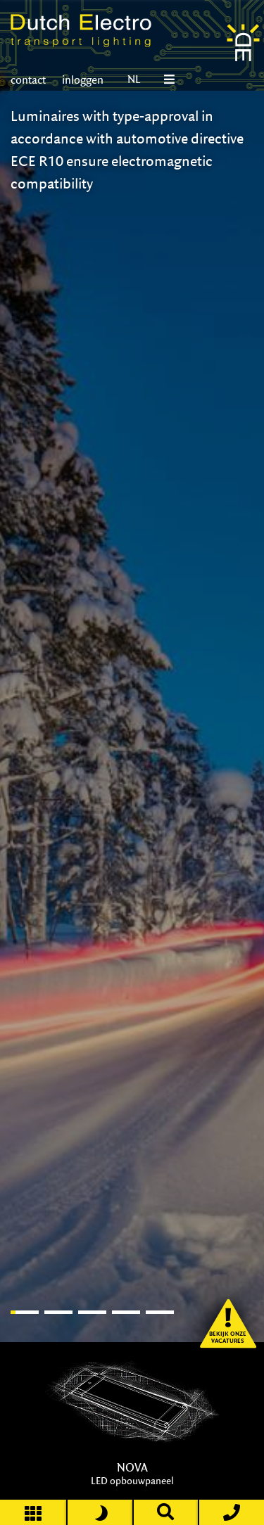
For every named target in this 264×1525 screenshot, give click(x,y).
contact (28, 80)
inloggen (81, 80)
